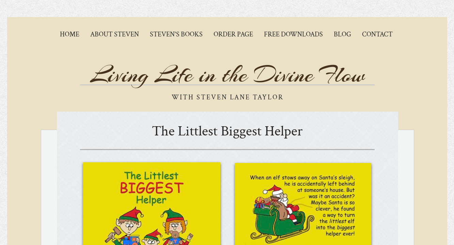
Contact (377, 34)
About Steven (114, 34)
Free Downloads (293, 34)
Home (69, 34)
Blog (342, 34)
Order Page (233, 34)
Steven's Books (176, 34)
